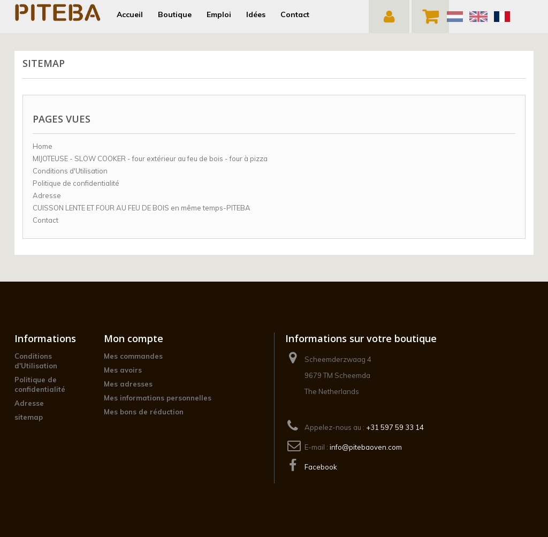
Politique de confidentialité (76, 183)
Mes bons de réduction (144, 411)
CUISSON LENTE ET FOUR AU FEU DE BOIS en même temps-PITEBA (141, 207)
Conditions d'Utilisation (70, 171)
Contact (45, 220)
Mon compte (133, 338)
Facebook (321, 467)
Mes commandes (133, 356)
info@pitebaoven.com (366, 447)
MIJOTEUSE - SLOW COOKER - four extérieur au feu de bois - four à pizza (150, 158)
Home (42, 146)
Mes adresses (128, 384)
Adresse (47, 195)
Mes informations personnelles (157, 398)
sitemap (28, 417)
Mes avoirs (123, 370)
